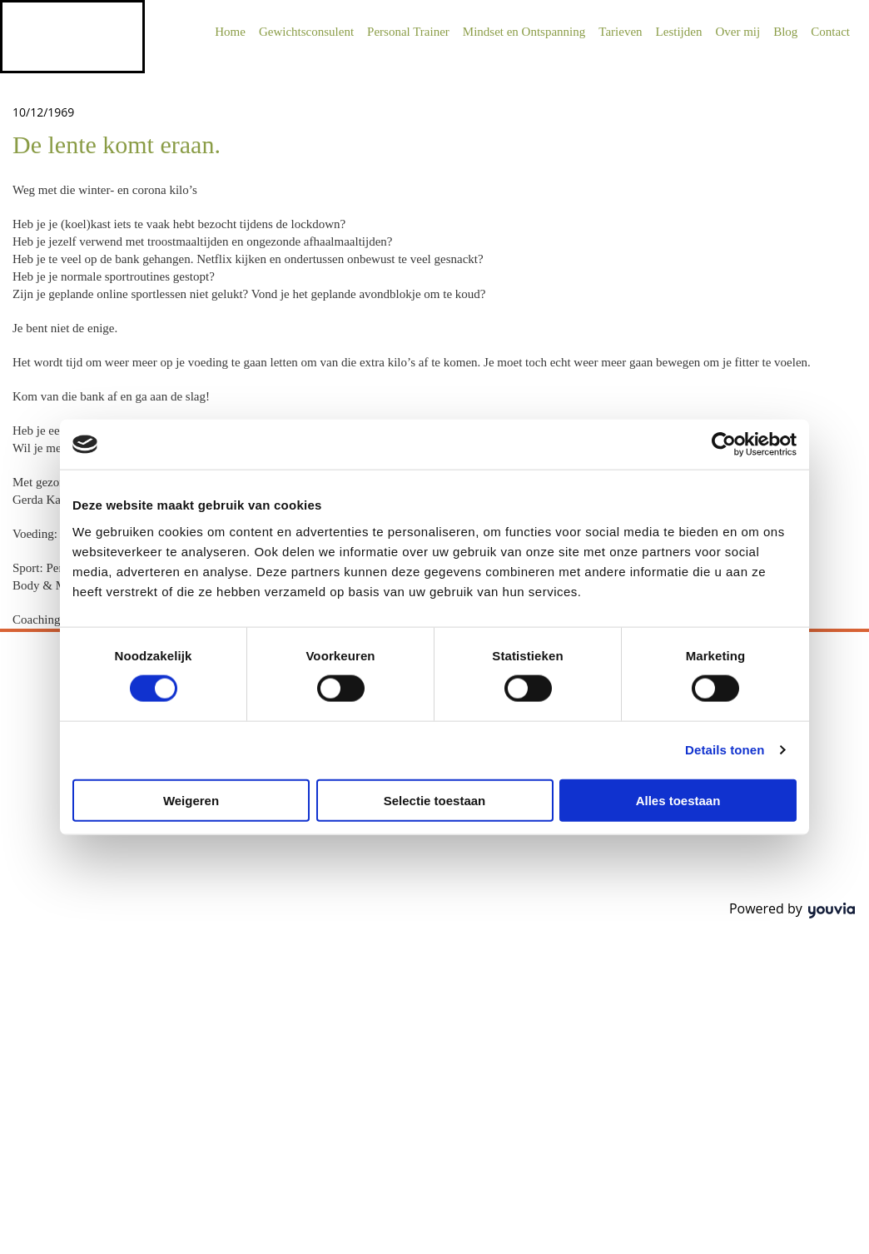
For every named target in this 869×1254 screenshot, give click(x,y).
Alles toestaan (678, 800)
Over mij (737, 31)
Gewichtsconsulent (306, 31)
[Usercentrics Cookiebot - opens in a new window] (724, 444)
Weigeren (191, 800)
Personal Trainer (408, 31)
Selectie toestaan (435, 800)
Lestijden (679, 31)
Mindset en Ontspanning (524, 31)
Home (230, 31)
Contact (830, 31)
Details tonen (724, 750)
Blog (785, 31)
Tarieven (620, 31)
